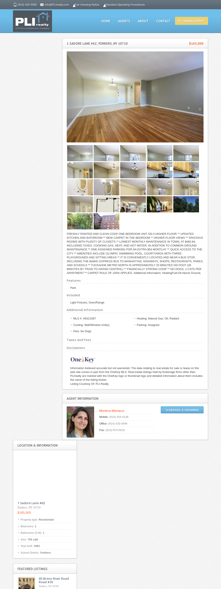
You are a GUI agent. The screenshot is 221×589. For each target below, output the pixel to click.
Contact (167, 21)
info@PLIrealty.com (53, 4)
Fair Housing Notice (83, 4)
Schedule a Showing (186, 412)
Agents (128, 21)
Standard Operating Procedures (121, 4)
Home (109, 21)
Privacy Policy (87, 462)
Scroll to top (203, 578)
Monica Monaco (118, 412)
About (147, 21)
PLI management (195, 21)
